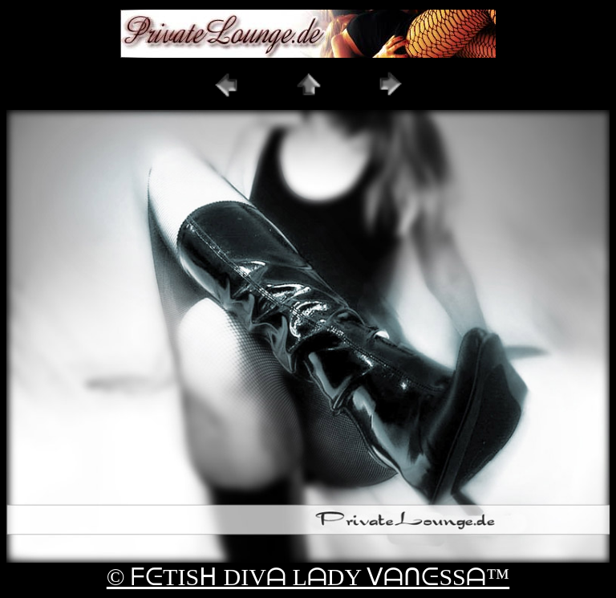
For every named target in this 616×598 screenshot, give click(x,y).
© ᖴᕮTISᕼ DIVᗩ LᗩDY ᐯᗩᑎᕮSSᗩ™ (308, 576)
